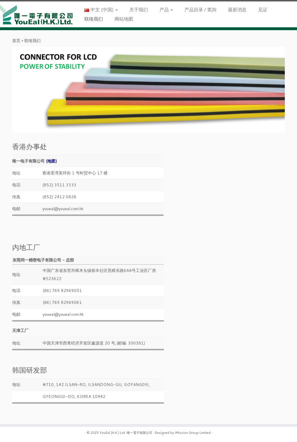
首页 (16, 41)
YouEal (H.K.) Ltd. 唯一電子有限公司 (125, 432)
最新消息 (237, 9)
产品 (166, 9)
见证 (262, 9)
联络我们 (93, 18)
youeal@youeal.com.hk (63, 209)
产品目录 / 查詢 (200, 9)
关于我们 (138, 9)
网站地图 (124, 18)
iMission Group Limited (193, 432)
